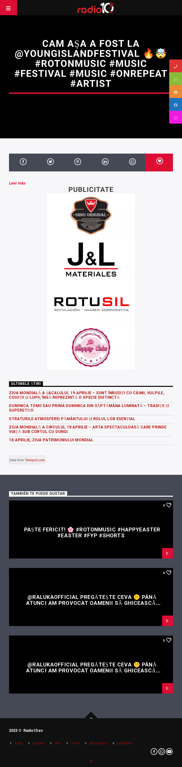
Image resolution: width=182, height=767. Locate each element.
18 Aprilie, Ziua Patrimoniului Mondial (51, 440)
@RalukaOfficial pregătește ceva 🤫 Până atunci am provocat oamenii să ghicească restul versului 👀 (91, 603)
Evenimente (125, 743)
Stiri (58, 743)
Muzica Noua (98, 743)
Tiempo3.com (35, 460)
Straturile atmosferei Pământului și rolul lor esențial (72, 419)
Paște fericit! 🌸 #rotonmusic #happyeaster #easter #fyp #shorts (92, 532)
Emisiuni (38, 743)
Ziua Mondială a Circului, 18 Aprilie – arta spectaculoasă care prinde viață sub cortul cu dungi (87, 429)
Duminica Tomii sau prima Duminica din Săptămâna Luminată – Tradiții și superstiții (89, 408)
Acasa (19, 743)
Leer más (17, 183)
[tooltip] (175, 65)
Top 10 (75, 743)
